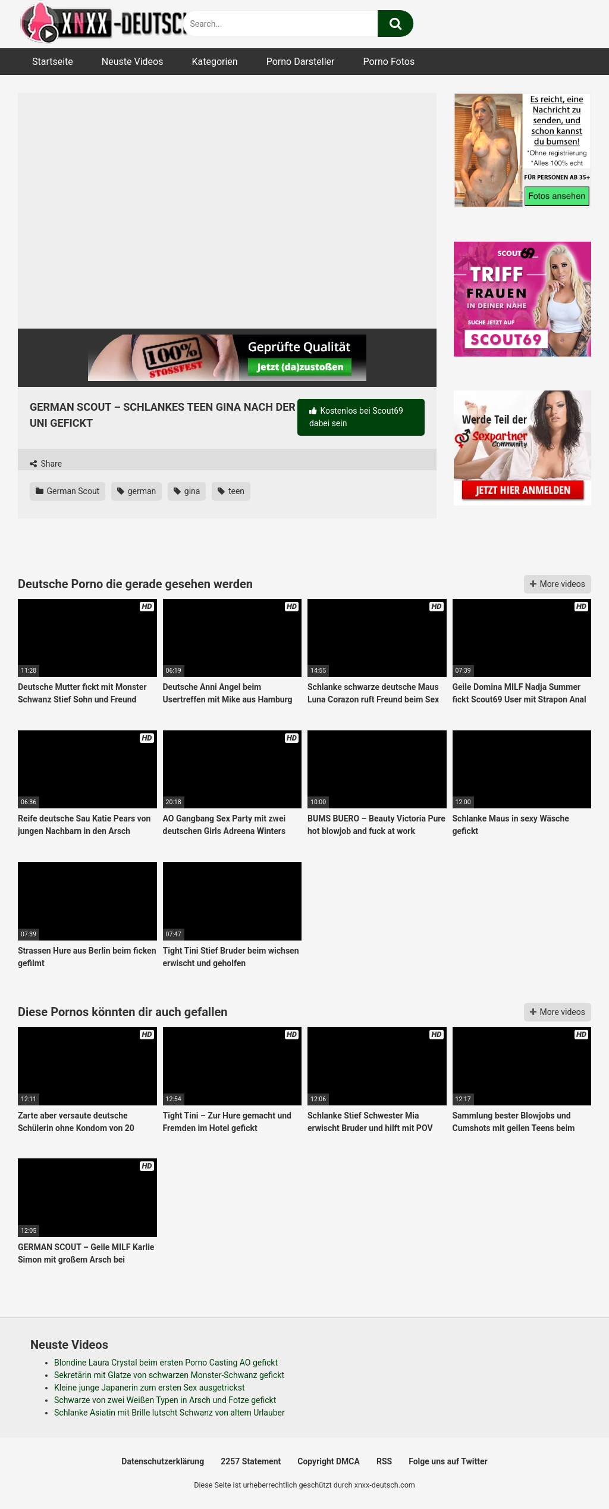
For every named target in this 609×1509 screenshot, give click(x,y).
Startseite (52, 61)
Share (46, 463)
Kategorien (214, 61)
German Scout (67, 491)
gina (187, 491)
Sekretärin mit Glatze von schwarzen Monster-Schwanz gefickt (169, 1375)
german (136, 491)
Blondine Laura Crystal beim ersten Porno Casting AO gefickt (166, 1362)
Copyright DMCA (328, 1461)
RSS (384, 1461)
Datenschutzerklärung (162, 1461)
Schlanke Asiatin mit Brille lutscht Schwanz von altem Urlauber (169, 1412)
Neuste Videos (133, 61)
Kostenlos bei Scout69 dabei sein (356, 417)
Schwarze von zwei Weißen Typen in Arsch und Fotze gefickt (165, 1400)
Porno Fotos (389, 61)
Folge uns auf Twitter (448, 1461)
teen (231, 491)
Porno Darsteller (300, 61)
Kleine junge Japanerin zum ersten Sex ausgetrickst (149, 1387)
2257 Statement (251, 1461)
